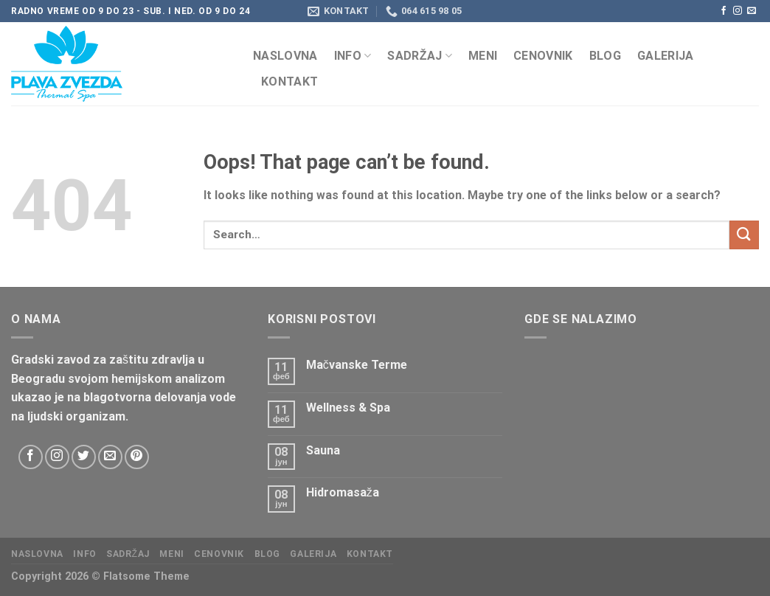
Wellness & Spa (348, 408)
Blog (605, 56)
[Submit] (744, 235)
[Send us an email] (751, 11)
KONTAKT (289, 81)
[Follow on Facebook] (723, 11)
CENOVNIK (543, 56)
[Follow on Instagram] (737, 11)
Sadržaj (419, 56)
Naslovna (285, 56)
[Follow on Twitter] (84, 457)
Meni (482, 56)
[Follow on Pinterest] (137, 457)
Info (353, 56)
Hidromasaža (342, 492)
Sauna (323, 450)
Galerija (665, 56)
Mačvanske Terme (356, 365)
